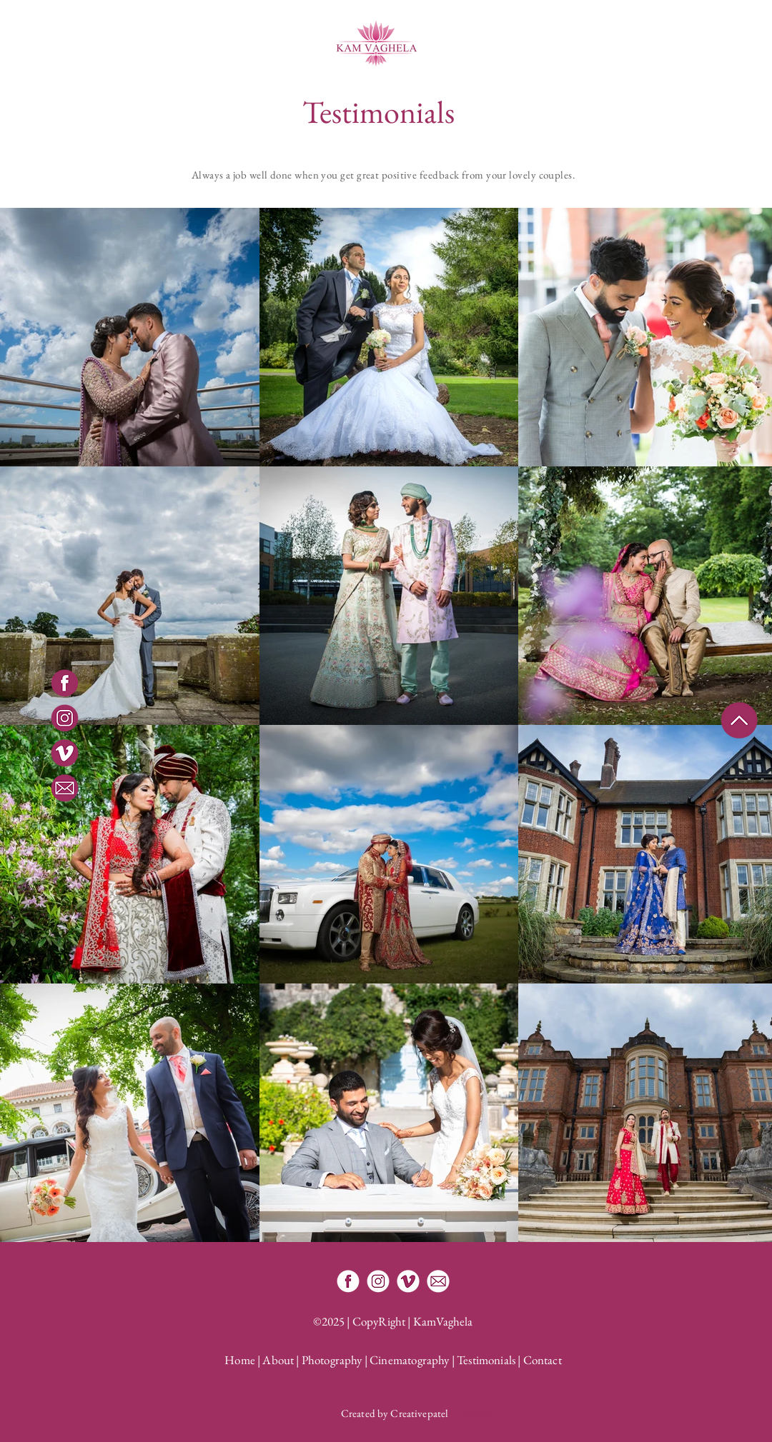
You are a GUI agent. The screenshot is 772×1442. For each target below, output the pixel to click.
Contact (542, 1360)
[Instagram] (65, 718)
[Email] (65, 788)
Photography (332, 1360)
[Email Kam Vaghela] (438, 1281)
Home (239, 1360)
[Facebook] (65, 683)
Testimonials (486, 1360)
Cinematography (409, 1360)
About (278, 1360)
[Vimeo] (65, 753)
